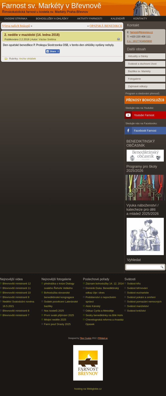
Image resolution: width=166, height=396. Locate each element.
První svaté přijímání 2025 (59, 315)
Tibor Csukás (85, 338)
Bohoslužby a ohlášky (52, 18)
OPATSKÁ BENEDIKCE (106, 26)
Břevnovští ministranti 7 (16, 315)
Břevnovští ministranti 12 (17, 283)
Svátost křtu (134, 283)
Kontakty (140, 18)
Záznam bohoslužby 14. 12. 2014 (105, 283)
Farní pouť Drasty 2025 (57, 324)
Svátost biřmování (137, 288)
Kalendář (118, 18)
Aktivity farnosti (89, 18)
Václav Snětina (47, 39)
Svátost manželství (138, 306)
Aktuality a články (138, 56)
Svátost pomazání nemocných (144, 301)
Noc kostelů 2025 (54, 310)
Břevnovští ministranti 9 (16, 297)
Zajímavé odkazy (137, 86)
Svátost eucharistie (138, 292)
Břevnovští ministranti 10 (17, 292)
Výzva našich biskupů (16, 26)
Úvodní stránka (15, 18)
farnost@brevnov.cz (141, 32)
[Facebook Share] (53, 51)
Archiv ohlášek (27, 58)
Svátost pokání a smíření (141, 297)
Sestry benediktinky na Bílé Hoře (104, 315)
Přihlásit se (103, 338)
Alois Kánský (93, 306)
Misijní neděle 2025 (55, 319)
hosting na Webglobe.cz (88, 388)
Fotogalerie (134, 78)
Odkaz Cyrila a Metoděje (100, 310)
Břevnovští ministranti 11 (17, 288)
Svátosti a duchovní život (142, 63)
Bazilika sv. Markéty (139, 71)
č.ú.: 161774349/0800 (139, 41)
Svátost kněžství (136, 310)
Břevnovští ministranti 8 (16, 310)
